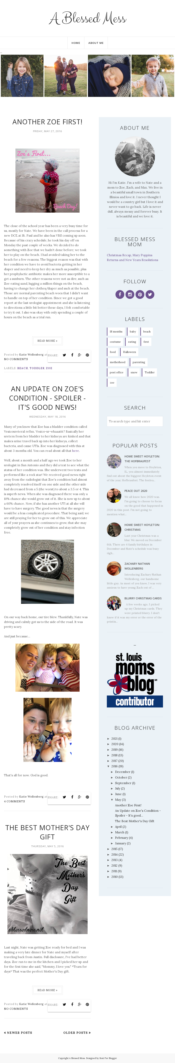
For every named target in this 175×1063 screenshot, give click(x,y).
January (120, 843)
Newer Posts (19, 1033)
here (75, 451)
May (118, 800)
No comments (16, 359)
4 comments (14, 801)
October (121, 777)
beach (22, 368)
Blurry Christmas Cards (143, 598)
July (117, 788)
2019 (114, 750)
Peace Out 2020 (135, 491)
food (113, 352)
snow (134, 372)
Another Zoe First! (47, 121)
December (122, 772)
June (118, 794)
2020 (114, 744)
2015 (114, 849)
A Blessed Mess (87, 18)
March (119, 832)
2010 (114, 877)
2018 (114, 755)
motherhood (117, 362)
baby (133, 331)
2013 (114, 860)
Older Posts (75, 1033)
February (121, 838)
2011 (114, 871)
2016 (114, 766)
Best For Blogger (108, 1058)
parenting (139, 362)
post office (116, 372)
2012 (114, 865)
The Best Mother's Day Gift (47, 832)
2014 (114, 854)
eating (132, 342)
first (146, 342)
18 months (116, 331)
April (118, 827)
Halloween (129, 352)
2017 (114, 761)
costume (115, 342)
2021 (114, 738)
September (123, 783)
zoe (49, 368)
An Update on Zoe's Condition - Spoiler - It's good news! (47, 398)
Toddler (37, 368)
